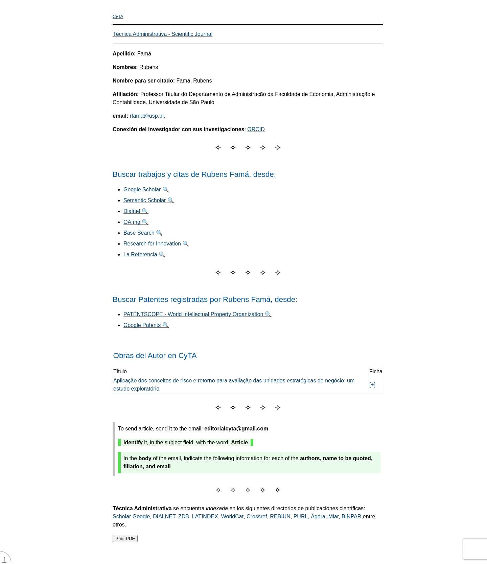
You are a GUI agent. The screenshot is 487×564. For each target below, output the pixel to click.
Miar (333, 516)
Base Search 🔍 (143, 233)
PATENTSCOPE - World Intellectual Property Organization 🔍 (197, 314)
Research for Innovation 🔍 (156, 243)
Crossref (257, 516)
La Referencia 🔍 (144, 254)
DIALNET (164, 516)
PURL (301, 516)
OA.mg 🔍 (135, 222)
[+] (372, 384)
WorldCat (232, 516)
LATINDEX (205, 516)
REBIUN (280, 516)
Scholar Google (131, 516)
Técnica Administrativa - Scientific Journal (162, 34)
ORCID (256, 129)
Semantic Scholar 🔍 (148, 200)
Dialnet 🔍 (135, 211)
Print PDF (125, 538)
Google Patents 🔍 (146, 325)
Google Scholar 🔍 (146, 189)
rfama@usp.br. (147, 116)
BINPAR (351, 516)
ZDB (183, 516)
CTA (118, 16)
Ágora (318, 516)
